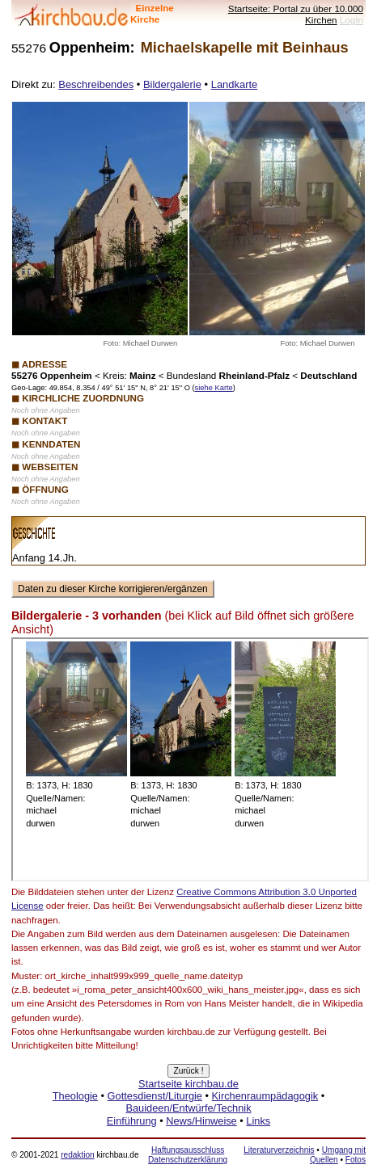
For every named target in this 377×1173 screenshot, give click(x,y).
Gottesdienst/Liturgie (155, 1096)
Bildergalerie (172, 84)
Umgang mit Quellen (338, 1155)
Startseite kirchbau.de (188, 1084)
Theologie (75, 1096)
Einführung (132, 1121)
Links (258, 1121)
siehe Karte (214, 388)
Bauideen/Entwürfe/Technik (188, 1108)
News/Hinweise (201, 1121)
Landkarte (234, 84)
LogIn (351, 20)
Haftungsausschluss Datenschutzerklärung (187, 1155)
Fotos (355, 1159)
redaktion (77, 1154)
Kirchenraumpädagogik (265, 1096)
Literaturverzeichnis (279, 1150)
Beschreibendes (95, 84)
